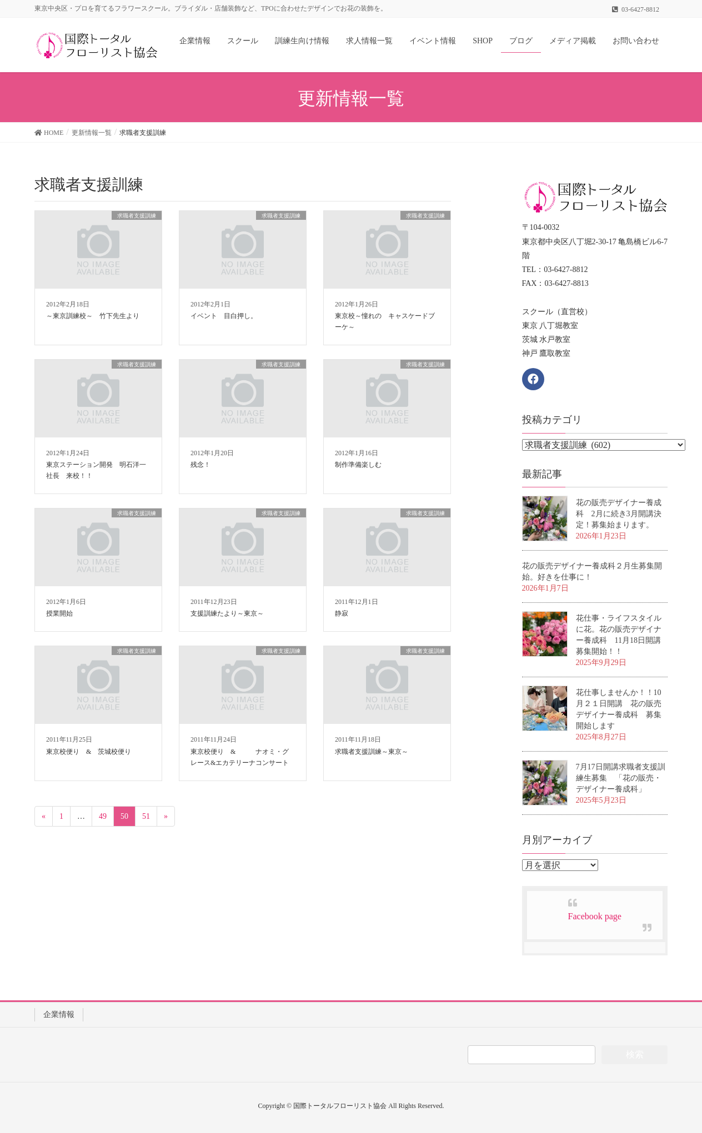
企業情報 (58, 1014)
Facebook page (594, 916)
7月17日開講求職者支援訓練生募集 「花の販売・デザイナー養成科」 (620, 778)
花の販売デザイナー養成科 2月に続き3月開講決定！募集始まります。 (618, 513)
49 (103, 816)
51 (146, 816)
